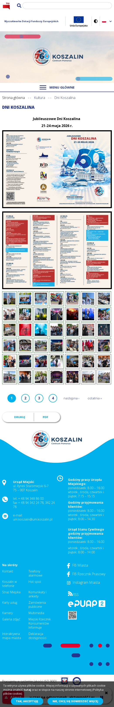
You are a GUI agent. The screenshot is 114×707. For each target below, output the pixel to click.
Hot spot (35, 582)
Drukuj (19, 417)
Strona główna (13, 97)
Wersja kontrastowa (96, 21)
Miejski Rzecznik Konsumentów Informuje (40, 623)
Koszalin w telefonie (9, 584)
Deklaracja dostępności (37, 636)
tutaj (27, 690)
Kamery (7, 613)
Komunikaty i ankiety (37, 594)
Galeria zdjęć (11, 619)
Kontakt (7, 571)
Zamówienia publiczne (37, 604)
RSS (73, 594)
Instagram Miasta (83, 582)
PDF (45, 417)
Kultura (39, 97)
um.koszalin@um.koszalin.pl (32, 519)
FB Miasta (77, 565)
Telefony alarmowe (36, 573)
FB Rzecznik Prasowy (86, 574)
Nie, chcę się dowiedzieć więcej (75, 701)
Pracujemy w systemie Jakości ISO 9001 (29, 681)
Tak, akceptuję (27, 701)
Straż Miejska (11, 592)
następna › (71, 398)
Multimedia (36, 613)
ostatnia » (95, 398)
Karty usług (9, 602)
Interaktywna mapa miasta (11, 636)
